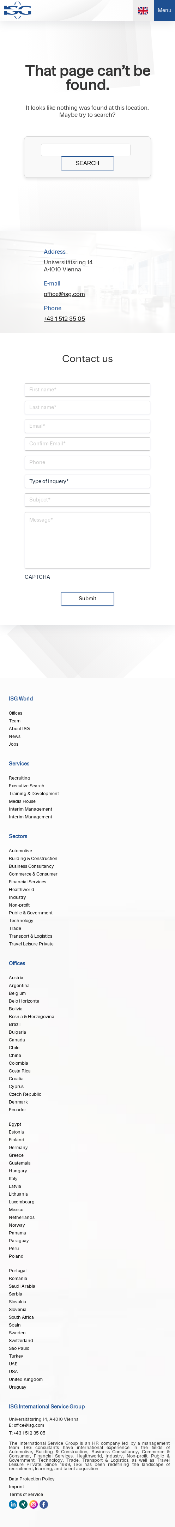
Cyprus (16, 1086)
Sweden (17, 1333)
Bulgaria (17, 1032)
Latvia (15, 1186)
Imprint (16, 1487)
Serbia (15, 1294)
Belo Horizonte (24, 1001)
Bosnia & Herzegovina (31, 1017)
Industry (17, 897)
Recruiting (19, 778)
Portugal (17, 1271)
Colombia (18, 1063)
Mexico (16, 1210)
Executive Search (26, 786)
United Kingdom (26, 1379)
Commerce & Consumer (33, 874)
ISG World (21, 699)
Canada (17, 1040)
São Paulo (19, 1348)
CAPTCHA (37, 577)
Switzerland (21, 1341)
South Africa (21, 1317)
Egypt (15, 1124)
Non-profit (19, 905)
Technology (21, 921)
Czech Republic (25, 1094)
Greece (16, 1155)
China (15, 1055)
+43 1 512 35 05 (64, 319)
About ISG (19, 729)
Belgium (17, 993)
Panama (17, 1233)
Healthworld (21, 890)
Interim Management (30, 809)
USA (13, 1372)
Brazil (14, 1024)
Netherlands (22, 1217)
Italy (13, 1179)
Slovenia (17, 1309)
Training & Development (34, 794)
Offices (15, 713)
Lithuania (18, 1194)
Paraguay (19, 1241)
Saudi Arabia (22, 1286)
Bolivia (16, 1009)
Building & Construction (33, 858)
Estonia (16, 1132)
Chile (14, 1048)
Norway (17, 1225)
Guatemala (20, 1163)
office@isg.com (64, 294)
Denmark (18, 1102)
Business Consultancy (31, 866)
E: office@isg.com (26, 1425)
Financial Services (27, 882)
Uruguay (17, 1387)
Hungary (18, 1171)
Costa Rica (20, 1071)
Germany (18, 1148)
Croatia (16, 1079)
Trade (15, 928)
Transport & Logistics (30, 936)
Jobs (13, 744)
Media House (22, 801)
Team (14, 721)
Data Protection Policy (32, 1479)
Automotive (20, 851)
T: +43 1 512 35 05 (27, 1433)
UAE (13, 1364)
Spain (15, 1325)
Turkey (16, 1356)
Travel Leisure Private (31, 944)
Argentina (19, 986)
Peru (14, 1248)
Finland (16, 1140)
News (14, 736)
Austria (16, 978)
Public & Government (31, 913)
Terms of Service (26, 1494)
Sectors (18, 836)
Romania (18, 1278)
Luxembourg (22, 1202)
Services (19, 764)
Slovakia (17, 1302)
